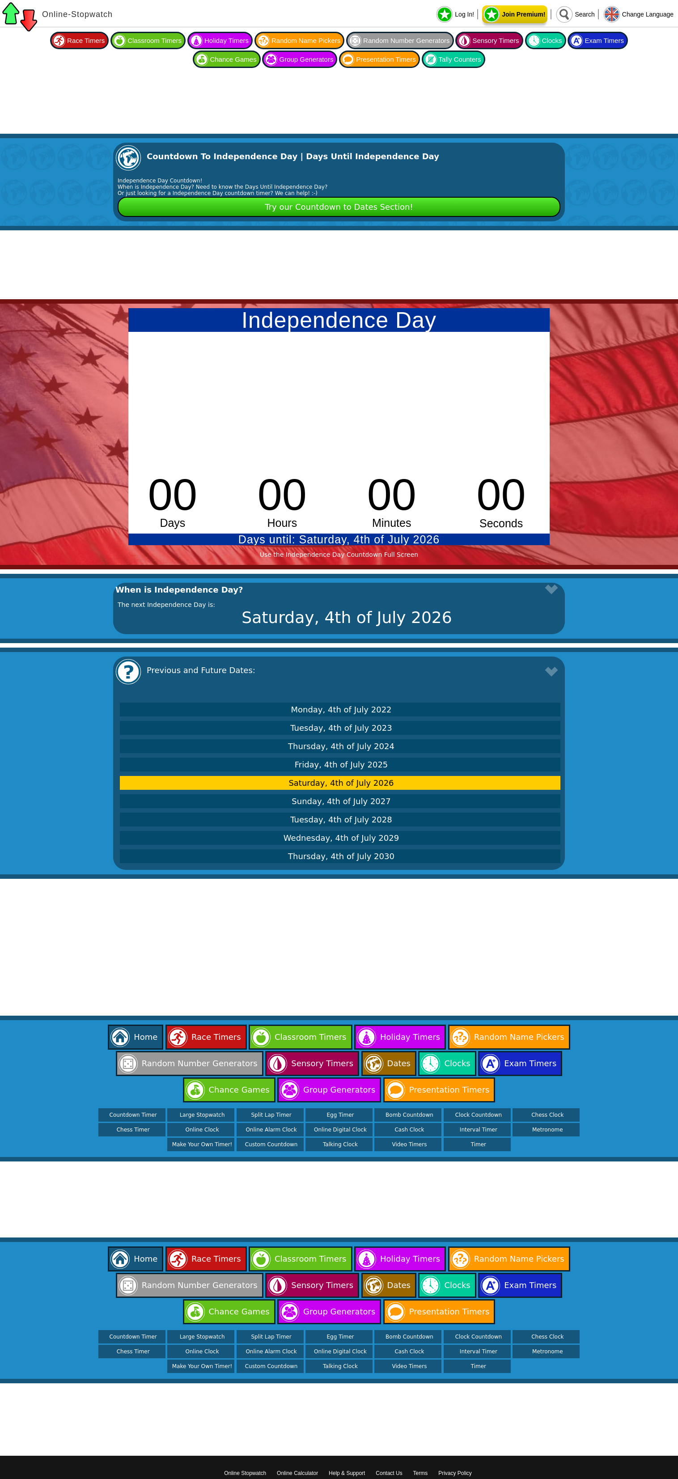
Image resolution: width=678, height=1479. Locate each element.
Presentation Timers (385, 59)
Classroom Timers (154, 40)
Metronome (547, 1130)
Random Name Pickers (305, 40)
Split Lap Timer (271, 1115)
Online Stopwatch (245, 1473)
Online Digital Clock (340, 1130)
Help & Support (347, 1473)
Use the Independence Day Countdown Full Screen (339, 554)
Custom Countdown (271, 1144)
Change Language (648, 14)
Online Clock (202, 1130)
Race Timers (86, 40)
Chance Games (233, 59)
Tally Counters (460, 59)
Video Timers (409, 1144)
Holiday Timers (226, 40)
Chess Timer (133, 1130)
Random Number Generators (406, 40)
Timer (478, 1144)
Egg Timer (340, 1115)
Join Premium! (523, 14)
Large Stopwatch (202, 1115)
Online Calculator (297, 1473)
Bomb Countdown (409, 1115)
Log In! (464, 14)
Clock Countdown (478, 1115)
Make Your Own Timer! (202, 1144)
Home (145, 1037)
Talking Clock (340, 1144)
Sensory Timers (495, 40)
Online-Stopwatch (77, 14)
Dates (399, 1063)
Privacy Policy (455, 1473)
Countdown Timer (133, 1115)
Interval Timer (478, 1130)
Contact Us (389, 1473)
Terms (420, 1473)
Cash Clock (409, 1130)
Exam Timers (604, 40)
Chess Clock (547, 1115)
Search (584, 14)
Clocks (552, 40)
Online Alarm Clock (271, 1130)
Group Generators (306, 59)
